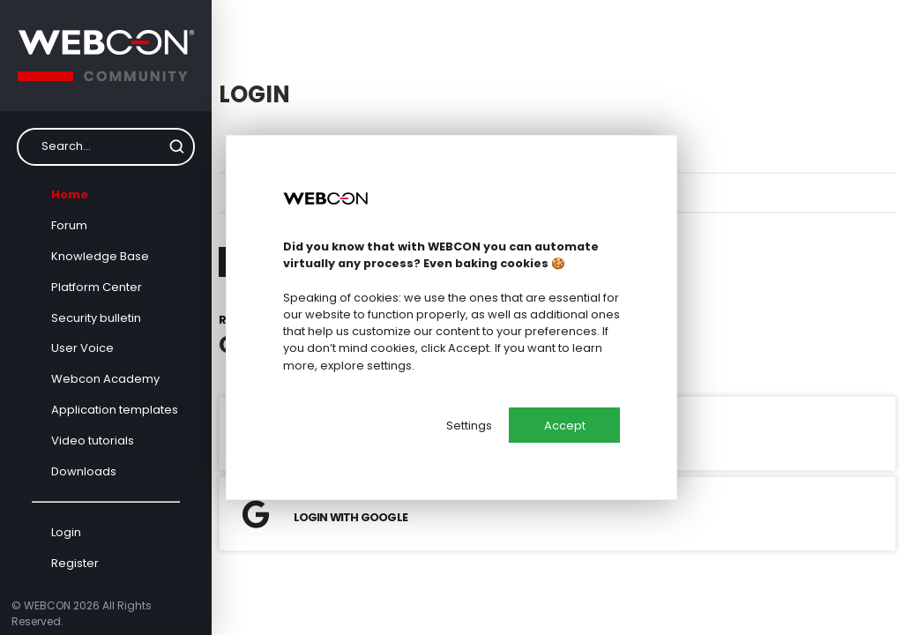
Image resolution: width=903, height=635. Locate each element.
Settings (469, 425)
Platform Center (96, 287)
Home (69, 194)
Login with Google (325, 514)
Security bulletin (96, 318)
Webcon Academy (105, 378)
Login (66, 532)
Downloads (83, 471)
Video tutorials (92, 440)
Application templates (114, 409)
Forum (69, 225)
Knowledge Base (100, 256)
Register (75, 563)
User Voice (82, 348)
